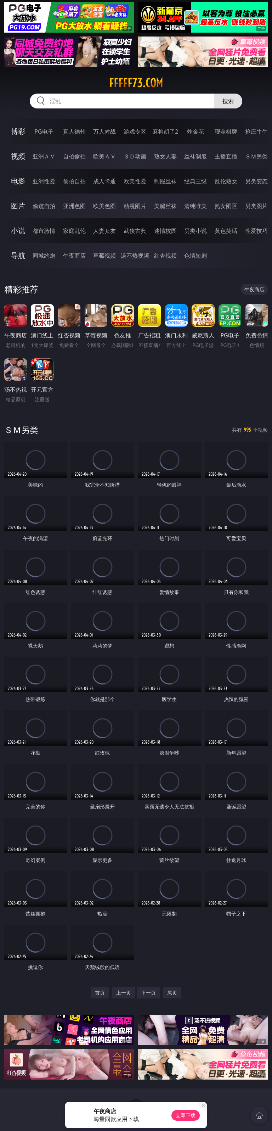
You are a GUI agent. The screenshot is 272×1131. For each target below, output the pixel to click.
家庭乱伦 (74, 231)
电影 (18, 181)
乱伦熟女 (226, 181)
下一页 (148, 992)
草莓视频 (104, 255)
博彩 (18, 131)
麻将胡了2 (165, 131)
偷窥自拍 (44, 206)
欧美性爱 (135, 181)
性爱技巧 (256, 231)
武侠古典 (135, 231)
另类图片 (256, 206)
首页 (100, 992)
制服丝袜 (165, 181)
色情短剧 (195, 255)
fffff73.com (136, 83)
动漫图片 (135, 206)
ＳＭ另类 (256, 156)
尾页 (172, 992)
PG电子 (43, 131)
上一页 (123, 992)
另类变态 (256, 181)
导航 (18, 255)
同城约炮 (44, 255)
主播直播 (226, 156)
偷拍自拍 (74, 181)
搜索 (228, 101)
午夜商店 (74, 255)
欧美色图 (104, 206)
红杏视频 (165, 255)
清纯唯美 (195, 206)
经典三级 (195, 181)
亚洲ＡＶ (44, 156)
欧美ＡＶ (104, 156)
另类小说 (195, 231)
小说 (18, 230)
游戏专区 (135, 131)
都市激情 (44, 231)
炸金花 (195, 131)
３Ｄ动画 (135, 156)
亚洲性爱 (44, 181)
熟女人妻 (165, 156)
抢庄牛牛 (256, 131)
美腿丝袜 (165, 206)
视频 (18, 156)
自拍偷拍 (74, 156)
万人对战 (104, 131)
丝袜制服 (195, 156)
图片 (18, 206)
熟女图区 (226, 206)
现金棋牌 (226, 131)
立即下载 (186, 1115)
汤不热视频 (135, 255)
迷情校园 (165, 231)
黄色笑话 (226, 231)
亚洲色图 (74, 206)
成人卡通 (104, 181)
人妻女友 (104, 231)
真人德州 (74, 131)
